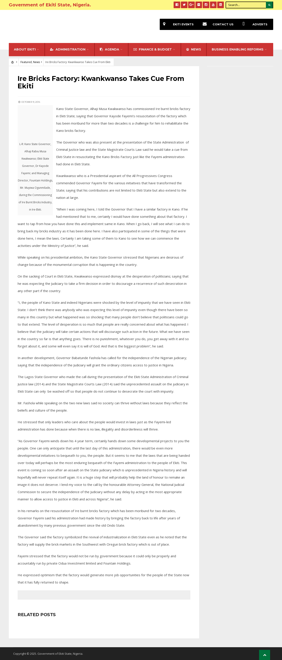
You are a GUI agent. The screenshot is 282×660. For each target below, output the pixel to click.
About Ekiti (25, 49)
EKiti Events (177, 24)
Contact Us (216, 24)
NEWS (193, 49)
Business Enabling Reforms (237, 49)
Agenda (109, 49)
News (36, 62)
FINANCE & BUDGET (153, 49)
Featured (26, 62)
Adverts (253, 24)
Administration (67, 49)
